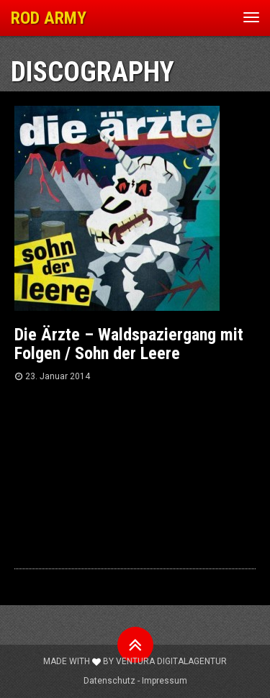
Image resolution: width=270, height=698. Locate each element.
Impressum (164, 681)
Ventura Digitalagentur (171, 661)
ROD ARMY (48, 18)
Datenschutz (109, 681)
